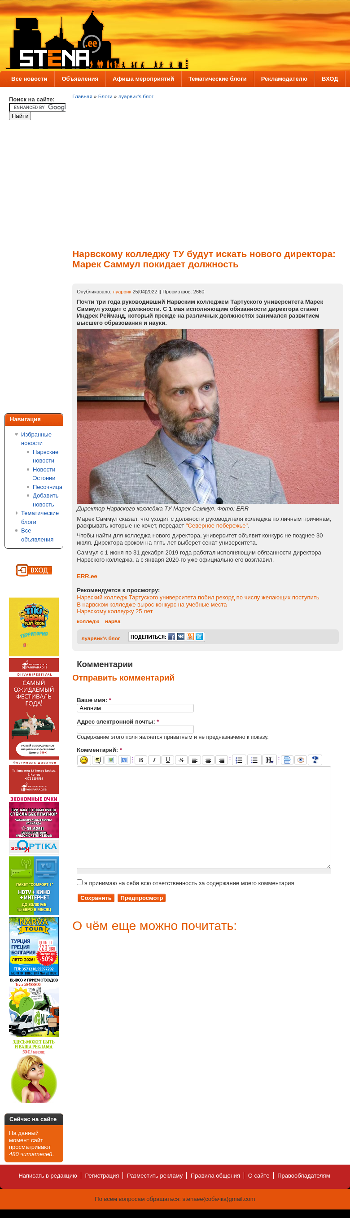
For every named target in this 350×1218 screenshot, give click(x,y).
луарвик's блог (136, 96)
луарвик (122, 291)
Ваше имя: (94, 700)
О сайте (259, 1175)
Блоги (105, 96)
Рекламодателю (284, 78)
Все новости (29, 78)
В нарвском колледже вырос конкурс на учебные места (152, 604)
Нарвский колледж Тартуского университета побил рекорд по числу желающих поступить (198, 597)
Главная (82, 96)
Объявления (79, 78)
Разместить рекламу (155, 1175)
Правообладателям (303, 1175)
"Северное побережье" (217, 525)
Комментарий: (99, 750)
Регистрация (102, 1175)
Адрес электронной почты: (118, 721)
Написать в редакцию (47, 1175)
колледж (88, 621)
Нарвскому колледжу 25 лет (115, 611)
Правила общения (215, 1175)
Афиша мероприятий (143, 78)
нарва (112, 621)
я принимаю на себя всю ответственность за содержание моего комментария (185, 903)
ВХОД (330, 78)
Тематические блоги (217, 78)
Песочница (47, 487)
